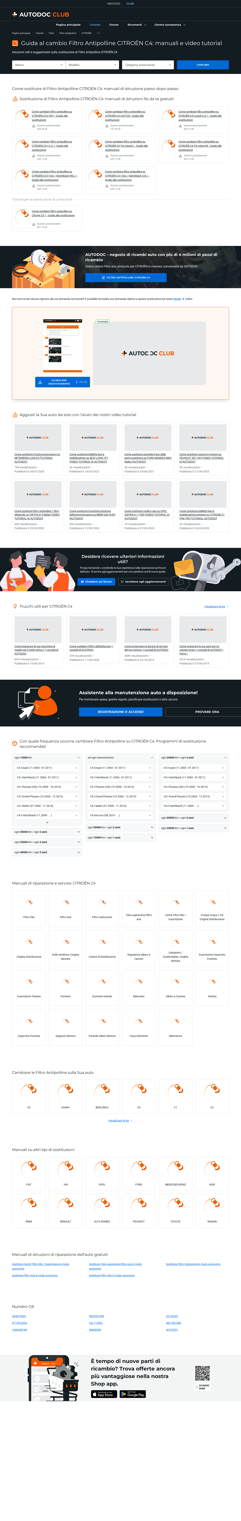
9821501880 (173, 1323)
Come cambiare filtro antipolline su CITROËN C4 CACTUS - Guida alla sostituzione (125, 116)
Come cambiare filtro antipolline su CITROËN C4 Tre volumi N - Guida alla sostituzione (200, 146)
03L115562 (96, 1323)
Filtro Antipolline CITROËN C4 (114, 277)
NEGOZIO (113, 3)
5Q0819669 (19, 1316)
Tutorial (39, 33)
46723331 (172, 1329)
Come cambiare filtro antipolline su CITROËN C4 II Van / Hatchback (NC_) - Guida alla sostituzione (54, 176)
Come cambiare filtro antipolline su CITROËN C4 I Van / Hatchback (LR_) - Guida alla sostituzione (127, 176)
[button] (137, 25)
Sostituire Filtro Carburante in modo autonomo (193, 1264)
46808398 (95, 1329)
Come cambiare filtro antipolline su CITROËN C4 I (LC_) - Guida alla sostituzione (52, 146)
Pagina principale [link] (21, 33)
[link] (68, 25)
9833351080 (96, 1316)
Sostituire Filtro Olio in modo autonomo (112, 1275)
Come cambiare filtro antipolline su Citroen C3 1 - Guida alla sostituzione (53, 213)
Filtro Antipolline (67, 33)
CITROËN (87, 33)
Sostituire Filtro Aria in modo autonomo (35, 1275)
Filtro (51, 33)
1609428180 (19, 1329)
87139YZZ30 (19, 1323)
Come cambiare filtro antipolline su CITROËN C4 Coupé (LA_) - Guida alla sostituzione (200, 116)
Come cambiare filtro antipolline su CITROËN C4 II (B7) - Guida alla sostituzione (52, 116)
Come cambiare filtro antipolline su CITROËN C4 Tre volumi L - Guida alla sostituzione (126, 146)
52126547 (172, 1316)
